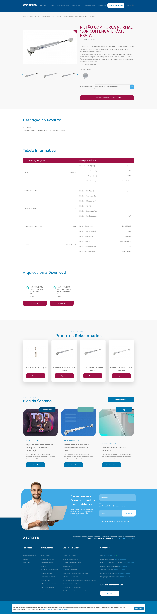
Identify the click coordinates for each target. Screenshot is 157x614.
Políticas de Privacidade (48, 584)
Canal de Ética (45, 580)
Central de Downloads (70, 569)
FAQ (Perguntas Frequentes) (72, 587)
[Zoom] (75, 32)
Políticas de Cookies (47, 587)
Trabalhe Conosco (89, 5)
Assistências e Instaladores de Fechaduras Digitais (79, 580)
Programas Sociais (47, 562)
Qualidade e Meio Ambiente (50, 569)
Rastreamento (67, 566)
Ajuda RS (43, 566)
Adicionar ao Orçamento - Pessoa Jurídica (107, 97)
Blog (52, 5)
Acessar (110, 593)
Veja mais (35, 376)
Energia (25, 559)
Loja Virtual (102, 5)
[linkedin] (133, 539)
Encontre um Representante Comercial (75, 573)
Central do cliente (72, 547)
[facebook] (119, 539)
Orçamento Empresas (115, 5)
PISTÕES (59, 16)
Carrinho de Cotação (69, 555)
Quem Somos (45, 555)
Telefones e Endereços (70, 577)
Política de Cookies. (63, 609)
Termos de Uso (130, 537)
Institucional (76, 5)
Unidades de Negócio (47, 559)
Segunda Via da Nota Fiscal (72, 562)
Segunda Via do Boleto (70, 559)
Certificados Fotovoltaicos (71, 584)
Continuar (138, 608)
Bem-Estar (26, 562)
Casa (85, 410)
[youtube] (124, 539)
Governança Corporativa (49, 577)
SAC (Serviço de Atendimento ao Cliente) (76, 591)
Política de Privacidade (109, 537)
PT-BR (128, 5)
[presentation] (22, 74)
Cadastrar (129, 513)
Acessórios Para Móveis (49, 16)
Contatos (105, 547)
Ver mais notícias (121, 400)
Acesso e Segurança (35, 16)
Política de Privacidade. (48, 609)
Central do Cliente (63, 5)
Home (25, 16)
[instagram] (128, 539)
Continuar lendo (35, 465)
